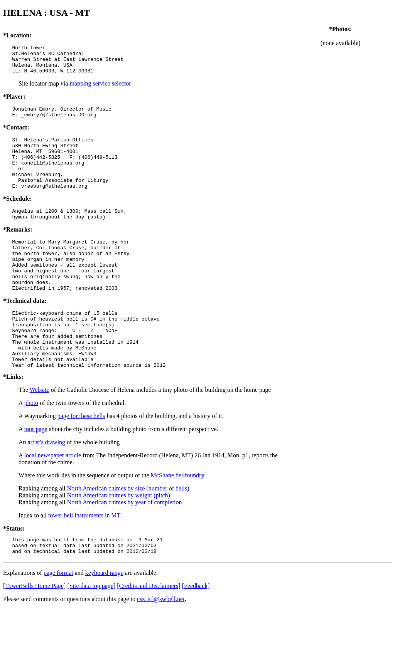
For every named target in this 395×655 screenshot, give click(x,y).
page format (58, 619)
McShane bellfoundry (177, 518)
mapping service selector (100, 89)
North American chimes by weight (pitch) (118, 538)
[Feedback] (196, 632)
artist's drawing (47, 485)
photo (31, 445)
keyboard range (104, 619)
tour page (35, 472)
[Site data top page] (91, 632)
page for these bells (81, 458)
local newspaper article (52, 498)
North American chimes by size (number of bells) (128, 531)
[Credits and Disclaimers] (148, 632)
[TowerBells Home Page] (34, 632)
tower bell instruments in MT (84, 558)
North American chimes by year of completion (124, 545)
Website (39, 432)
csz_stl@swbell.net (161, 645)
